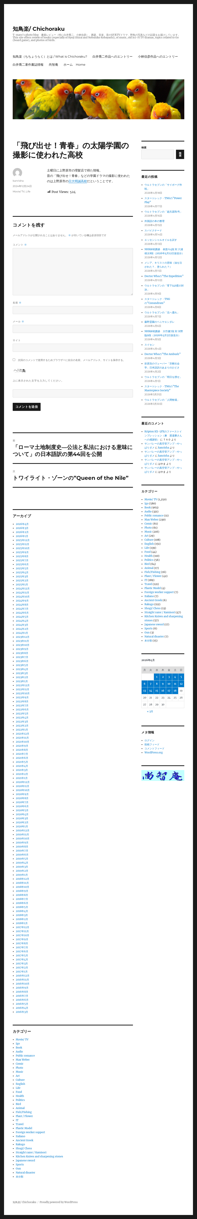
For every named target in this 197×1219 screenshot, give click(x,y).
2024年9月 (22, 600)
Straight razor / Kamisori (31, 1152)
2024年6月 (22, 612)
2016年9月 (22, 987)
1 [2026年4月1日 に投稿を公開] (156, 677)
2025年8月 (22, 556)
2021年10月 (22, 741)
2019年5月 (22, 858)
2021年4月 (22, 766)
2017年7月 (22, 947)
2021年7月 (22, 754)
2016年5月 (22, 1003)
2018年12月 (22, 879)
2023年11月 (22, 641)
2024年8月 (22, 604)
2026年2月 (22, 532)
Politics (20, 1100)
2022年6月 (22, 709)
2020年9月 (22, 794)
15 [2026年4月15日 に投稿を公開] (156, 690)
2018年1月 (22, 923)
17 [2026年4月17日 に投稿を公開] (169, 690)
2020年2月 (22, 822)
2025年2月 (22, 580)
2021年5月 (22, 762)
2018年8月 (22, 895)
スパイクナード (153, 230)
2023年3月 (22, 673)
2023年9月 (22, 649)
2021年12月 (22, 733)
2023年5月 (22, 665)
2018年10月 (22, 887)
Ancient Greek (24, 1140)
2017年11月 (22, 931)
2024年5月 (22, 616)
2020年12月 (23, 782)
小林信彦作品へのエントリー (158, 56)
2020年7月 (22, 802)
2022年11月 (22, 689)
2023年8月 (22, 653)
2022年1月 (22, 729)
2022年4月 (22, 717)
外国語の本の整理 (154, 221)
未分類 (19, 1176)
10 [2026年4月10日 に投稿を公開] (169, 683)
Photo (19, 1067)
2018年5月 (22, 907)
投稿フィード (151, 744)
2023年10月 (22, 645)
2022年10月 (23, 693)
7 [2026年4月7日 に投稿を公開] (150, 683)
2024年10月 (23, 596)
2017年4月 (22, 959)
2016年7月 (22, 995)
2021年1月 (22, 778)
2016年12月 (22, 975)
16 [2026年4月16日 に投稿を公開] (162, 690)
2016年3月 (22, 1012)
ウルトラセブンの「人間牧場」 (161, 399)
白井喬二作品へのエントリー (113, 56)
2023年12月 (22, 637)
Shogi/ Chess (24, 1148)
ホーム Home (74, 64)
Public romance (25, 1055)
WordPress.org (153, 752)
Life (28, 191)
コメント (20, 244)
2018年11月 (22, 883)
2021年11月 (22, 737)
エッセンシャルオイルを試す (160, 240)
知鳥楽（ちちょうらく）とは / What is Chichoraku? (50, 56)
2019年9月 (22, 842)
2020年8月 (22, 798)
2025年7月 (22, 560)
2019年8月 (22, 846)
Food (19, 1092)
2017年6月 (22, 951)
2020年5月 (22, 810)
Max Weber (23, 1059)
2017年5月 (22, 955)
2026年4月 (22, 524)
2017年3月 (22, 963)
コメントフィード (154, 748)
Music (19, 1071)
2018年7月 (22, 899)
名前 (17, 302)
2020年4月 (22, 814)
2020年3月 (22, 818)
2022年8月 (22, 701)
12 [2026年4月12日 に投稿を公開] (181, 683)
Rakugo (20, 1144)
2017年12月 (22, 927)
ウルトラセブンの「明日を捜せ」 (163, 377)
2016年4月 (22, 1008)
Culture (20, 1080)
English (20, 1084)
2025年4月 (22, 572)
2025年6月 (22, 564)
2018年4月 (22, 911)
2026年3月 (22, 528)
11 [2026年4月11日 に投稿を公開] (175, 683)
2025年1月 (22, 584)
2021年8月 (22, 749)
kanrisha (18, 180)
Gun (18, 1168)
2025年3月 (22, 576)
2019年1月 (22, 874)
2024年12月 (23, 588)
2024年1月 (22, 633)
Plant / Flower (24, 1116)
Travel (19, 1124)
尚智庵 (53, 64)
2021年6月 (22, 758)
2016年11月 (22, 979)
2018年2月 (22, 919)
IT (17, 1120)
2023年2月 (22, 677)
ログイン (149, 740)
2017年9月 (22, 939)
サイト (17, 340)
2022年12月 (23, 685)
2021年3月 (22, 770)
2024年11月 (22, 592)
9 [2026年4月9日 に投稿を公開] (163, 683)
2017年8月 (22, 943)
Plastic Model (24, 1128)
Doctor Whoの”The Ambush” (162, 354)
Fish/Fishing (24, 1112)
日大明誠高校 (77, 181)
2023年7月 (22, 657)
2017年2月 (22, 967)
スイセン (149, 344)
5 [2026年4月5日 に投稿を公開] (181, 677)
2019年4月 (22, 862)
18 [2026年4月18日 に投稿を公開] (175, 690)
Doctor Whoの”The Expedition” (164, 276)
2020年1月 (22, 826)
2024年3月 (22, 624)
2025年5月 (22, 568)
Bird (18, 1104)
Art (18, 1075)
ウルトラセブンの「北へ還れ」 (161, 312)
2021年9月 (22, 745)
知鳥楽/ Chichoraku (39, 29)
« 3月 (150, 711)
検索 (143, 147)
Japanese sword (25, 1160)
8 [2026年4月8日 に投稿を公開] (157, 683)
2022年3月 (22, 721)
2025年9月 (22, 552)
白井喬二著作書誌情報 (28, 64)
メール (18, 321)
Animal (20, 1108)
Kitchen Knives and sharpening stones (39, 1156)
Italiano (20, 1136)
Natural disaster (25, 1172)
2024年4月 (22, 620)
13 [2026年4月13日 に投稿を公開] (144, 690)
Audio (19, 1051)
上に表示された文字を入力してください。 (38, 380)
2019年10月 (22, 838)
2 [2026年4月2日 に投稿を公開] (163, 677)
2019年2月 (22, 870)
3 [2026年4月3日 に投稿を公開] (169, 677)
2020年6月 (22, 806)
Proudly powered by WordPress (59, 1202)
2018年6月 (22, 903)
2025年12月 (23, 540)
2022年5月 (22, 713)
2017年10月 (22, 935)
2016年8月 (22, 991)
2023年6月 (22, 661)
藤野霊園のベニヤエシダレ (159, 322)
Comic (19, 1063)
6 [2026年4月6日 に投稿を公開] (144, 683)
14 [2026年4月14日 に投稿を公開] (150, 690)
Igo (18, 1043)
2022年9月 (22, 697)
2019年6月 (22, 854)
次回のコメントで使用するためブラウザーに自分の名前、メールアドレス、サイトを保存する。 (71, 360)
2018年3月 (22, 915)
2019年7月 (22, 850)
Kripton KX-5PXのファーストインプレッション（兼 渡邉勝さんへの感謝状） (163, 435)
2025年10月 (23, 548)
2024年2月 (22, 629)
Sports (20, 1164)
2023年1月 (22, 681)
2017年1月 (22, 971)
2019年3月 (22, 866)
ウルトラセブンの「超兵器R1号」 (163, 211)
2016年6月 (22, 999)
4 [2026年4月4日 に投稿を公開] (175, 677)
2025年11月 (22, 544)
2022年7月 (22, 705)
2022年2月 (22, 725)
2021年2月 (22, 774)
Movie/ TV (19, 191)
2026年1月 (22, 536)
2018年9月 (22, 891)
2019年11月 (22, 834)
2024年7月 (22, 608)
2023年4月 (22, 669)
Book (19, 1047)
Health (20, 1096)
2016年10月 (22, 983)
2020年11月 (22, 786)
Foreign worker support (30, 1132)
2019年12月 (22, 830)
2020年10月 (23, 790)
